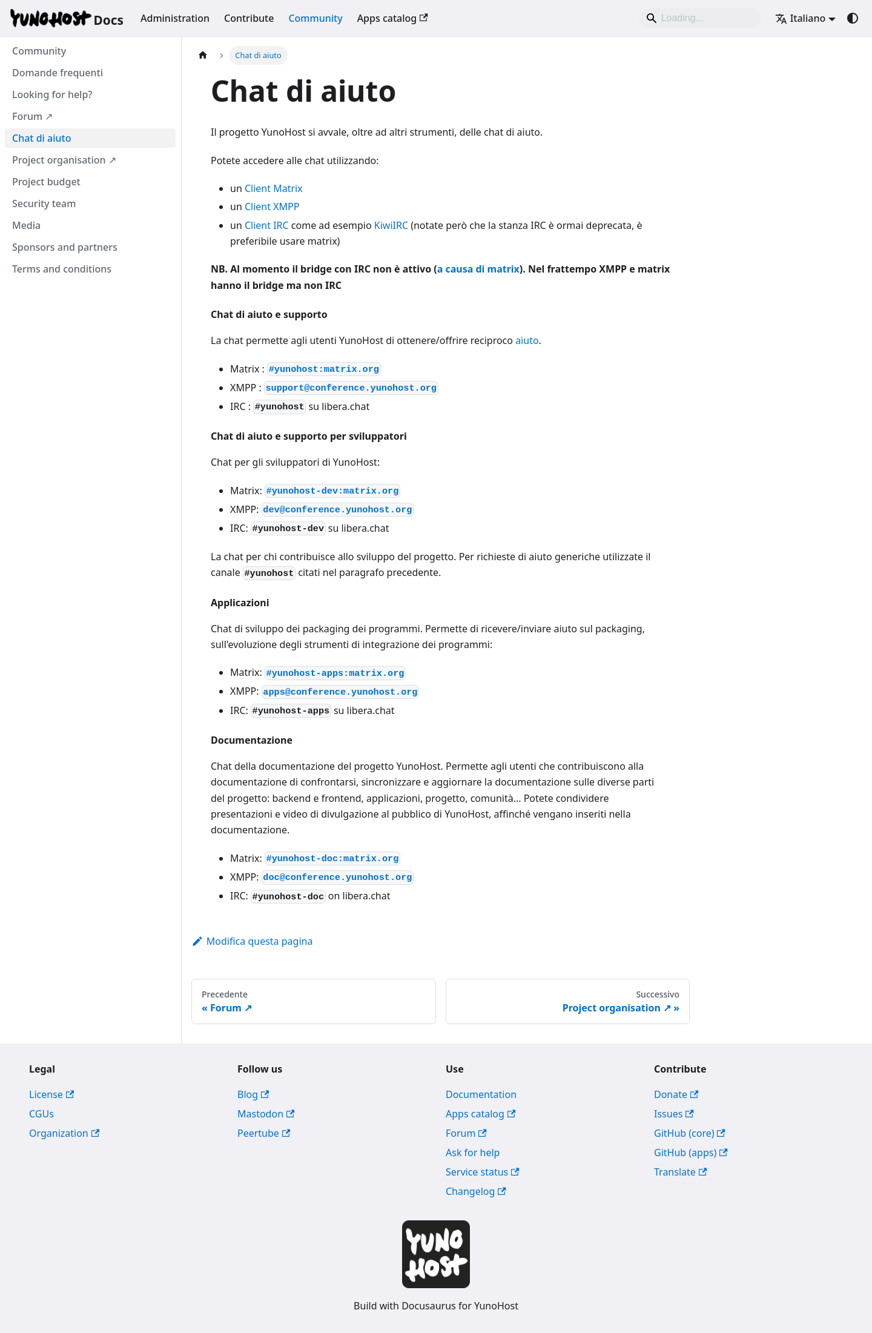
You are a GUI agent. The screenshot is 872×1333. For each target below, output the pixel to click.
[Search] (700, 18)
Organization (64, 1133)
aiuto (526, 340)
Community (315, 18)
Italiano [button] (800, 18)
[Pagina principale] (202, 55)
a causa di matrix (478, 269)
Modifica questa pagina (251, 941)
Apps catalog (392, 18)
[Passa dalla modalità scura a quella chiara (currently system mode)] (852, 18)
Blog (253, 1094)
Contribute (249, 18)
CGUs (41, 1113)
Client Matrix (274, 188)
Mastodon (265, 1113)
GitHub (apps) (691, 1152)
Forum (466, 1133)
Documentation (481, 1094)
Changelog (476, 1191)
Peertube (263, 1133)
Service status (483, 1172)
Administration (175, 18)
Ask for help (473, 1152)
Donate (676, 1094)
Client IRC (267, 225)
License (51, 1094)
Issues (674, 1113)
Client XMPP (272, 206)
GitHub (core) (689, 1133)
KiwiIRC (391, 225)
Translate (680, 1172)
